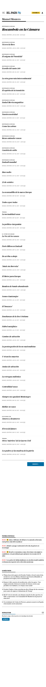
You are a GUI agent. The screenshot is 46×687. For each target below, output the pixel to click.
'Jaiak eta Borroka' (10, 266)
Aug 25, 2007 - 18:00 (18, 260)
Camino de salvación (11, 337)
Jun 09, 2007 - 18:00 (18, 380)
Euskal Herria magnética (12, 102)
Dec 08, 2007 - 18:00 (18, 72)
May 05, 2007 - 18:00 (18, 444)
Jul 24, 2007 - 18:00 (18, 310)
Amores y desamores (11, 419)
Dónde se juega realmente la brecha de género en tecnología (20, 547)
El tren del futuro (9, 429)
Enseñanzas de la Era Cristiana (15, 317)
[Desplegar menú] (3, 12)
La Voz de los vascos (10, 236)
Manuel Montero (11, 19)
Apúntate (6, 619)
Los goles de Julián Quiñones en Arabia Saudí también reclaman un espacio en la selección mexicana (23, 561)
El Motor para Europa (11, 276)
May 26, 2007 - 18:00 (18, 400)
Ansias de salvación (10, 367)
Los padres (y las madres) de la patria (18, 451)
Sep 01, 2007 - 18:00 (18, 250)
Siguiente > (35, 464)
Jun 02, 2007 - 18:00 (18, 390)
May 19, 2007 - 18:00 (18, 410)
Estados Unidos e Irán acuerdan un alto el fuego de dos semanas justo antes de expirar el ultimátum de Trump (24, 590)
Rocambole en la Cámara (21, 29)
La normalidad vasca (11, 214)
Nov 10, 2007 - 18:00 (18, 130)
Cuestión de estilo (9, 150)
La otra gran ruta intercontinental (16, 79)
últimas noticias (8, 536)
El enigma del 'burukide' (12, 57)
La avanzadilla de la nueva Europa (17, 192)
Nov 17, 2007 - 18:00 (18, 118)
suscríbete (35, 12)
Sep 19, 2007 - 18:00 (18, 218)
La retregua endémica (11, 377)
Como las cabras (9, 126)
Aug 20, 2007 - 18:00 (18, 270)
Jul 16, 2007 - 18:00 (18, 320)
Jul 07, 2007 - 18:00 (18, 330)
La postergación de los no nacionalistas (19, 347)
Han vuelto (6, 172)
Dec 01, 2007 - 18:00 (18, 94)
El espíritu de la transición (13, 90)
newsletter (6, 612)
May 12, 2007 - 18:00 (18, 422)
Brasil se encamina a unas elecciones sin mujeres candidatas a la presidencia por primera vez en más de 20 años (22, 554)
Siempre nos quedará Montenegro (16, 397)
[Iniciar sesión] (42, 12)
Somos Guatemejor (10, 296)
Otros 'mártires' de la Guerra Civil (16, 441)
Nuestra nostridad (10, 114)
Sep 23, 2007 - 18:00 (18, 206)
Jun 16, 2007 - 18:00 (18, 370)
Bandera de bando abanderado (15, 286)
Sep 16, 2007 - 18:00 (18, 228)
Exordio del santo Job (11, 69)
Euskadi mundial (9, 162)
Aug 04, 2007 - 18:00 (19, 290)
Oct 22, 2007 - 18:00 (18, 165)
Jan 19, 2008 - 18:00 (18, 35)
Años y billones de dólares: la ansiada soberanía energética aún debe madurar (22, 541)
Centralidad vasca (10, 387)
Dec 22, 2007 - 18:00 (18, 60)
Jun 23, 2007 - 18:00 (18, 360)
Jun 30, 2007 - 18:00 (18, 340)
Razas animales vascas (11, 138)
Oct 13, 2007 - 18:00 (18, 176)
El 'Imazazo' (7, 307)
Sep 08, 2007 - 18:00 (18, 240)
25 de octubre (7, 182)
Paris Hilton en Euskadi (12, 246)
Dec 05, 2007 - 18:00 (18, 82)
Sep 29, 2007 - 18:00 (18, 196)
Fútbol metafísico (9, 327)
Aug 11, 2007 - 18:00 (18, 280)
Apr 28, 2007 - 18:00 (18, 454)
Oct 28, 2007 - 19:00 (18, 154)
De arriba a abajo (9, 256)
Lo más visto (6, 570)
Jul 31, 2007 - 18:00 (18, 300)
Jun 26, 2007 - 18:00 (18, 350)
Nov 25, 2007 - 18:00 (18, 106)
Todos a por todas (9, 202)
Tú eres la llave (8, 45)
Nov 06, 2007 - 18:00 (18, 142)
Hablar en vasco (9, 407)
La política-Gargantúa (11, 224)
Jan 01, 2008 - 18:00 (18, 48)
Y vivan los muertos (10, 357)
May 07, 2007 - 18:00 (18, 432)
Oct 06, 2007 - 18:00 (18, 186)
